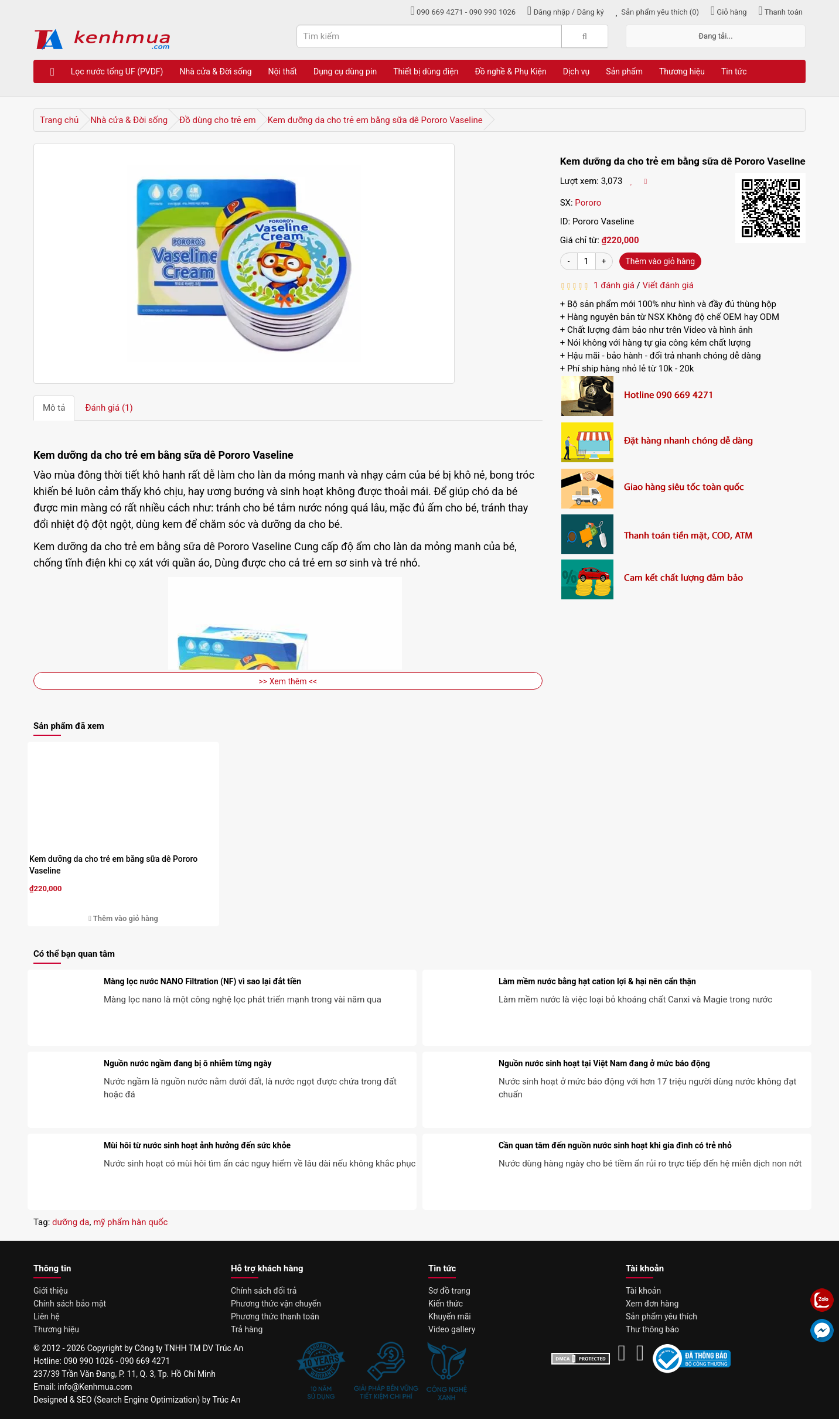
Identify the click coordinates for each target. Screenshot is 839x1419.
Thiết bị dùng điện (425, 71)
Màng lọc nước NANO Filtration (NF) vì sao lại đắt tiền (202, 981)
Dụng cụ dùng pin (345, 71)
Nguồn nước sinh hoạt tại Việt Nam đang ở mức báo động (604, 1063)
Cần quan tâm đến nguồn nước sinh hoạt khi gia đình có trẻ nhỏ (615, 1145)
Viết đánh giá (668, 285)
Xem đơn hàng (652, 1303)
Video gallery (451, 1329)
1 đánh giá (612, 285)
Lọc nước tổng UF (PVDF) (117, 71)
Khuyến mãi (449, 1316)
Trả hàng (246, 1329)
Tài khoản (643, 1290)
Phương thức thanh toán (275, 1316)
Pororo (588, 202)
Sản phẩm (624, 71)
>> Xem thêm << (288, 681)
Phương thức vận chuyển (276, 1303)
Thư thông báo (652, 1329)
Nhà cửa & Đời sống (215, 71)
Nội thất (282, 71)
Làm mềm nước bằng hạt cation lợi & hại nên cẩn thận (597, 981)
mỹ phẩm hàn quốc (130, 1222)
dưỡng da (70, 1222)
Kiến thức (445, 1303)
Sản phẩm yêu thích (661, 1316)
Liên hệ (46, 1316)
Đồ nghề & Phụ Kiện (510, 71)
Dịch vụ (576, 71)
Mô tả (54, 407)
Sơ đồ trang (449, 1290)
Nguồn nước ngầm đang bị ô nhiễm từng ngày (188, 1063)
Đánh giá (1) (108, 407)
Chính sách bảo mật (69, 1303)
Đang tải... (715, 36)
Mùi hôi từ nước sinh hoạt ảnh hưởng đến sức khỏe (197, 1145)
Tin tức (734, 71)
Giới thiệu (50, 1290)
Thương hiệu (682, 71)
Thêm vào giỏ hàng (660, 261)
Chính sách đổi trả (263, 1290)
